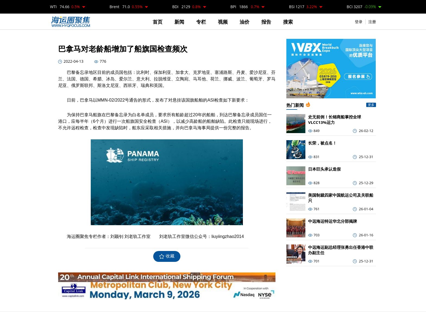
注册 (372, 21)
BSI (303, 6)
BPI (244, 6)
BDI (186, 6)
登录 (358, 21)
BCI (361, 6)
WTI (65, 6)
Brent (125, 6)
